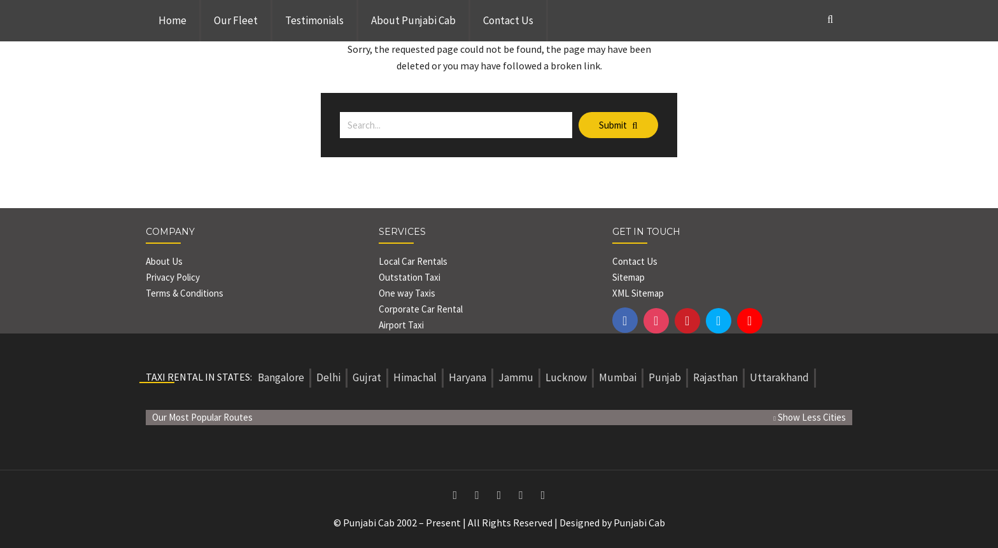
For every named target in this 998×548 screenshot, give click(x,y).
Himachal (415, 377)
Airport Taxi (402, 325)
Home (172, 20)
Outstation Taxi (409, 277)
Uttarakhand (779, 377)
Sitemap (628, 277)
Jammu (515, 377)
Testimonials (314, 20)
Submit (618, 125)
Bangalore (281, 377)
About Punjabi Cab (413, 20)
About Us (164, 261)
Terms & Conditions (184, 293)
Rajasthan (715, 377)
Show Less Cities (809, 417)
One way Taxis (407, 293)
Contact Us (508, 20)
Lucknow (566, 377)
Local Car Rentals (413, 261)
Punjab (665, 377)
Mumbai (617, 377)
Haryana (467, 377)
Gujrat (367, 377)
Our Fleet (236, 20)
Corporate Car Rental (421, 309)
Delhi (328, 377)
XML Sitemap (638, 293)
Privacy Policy (173, 277)
